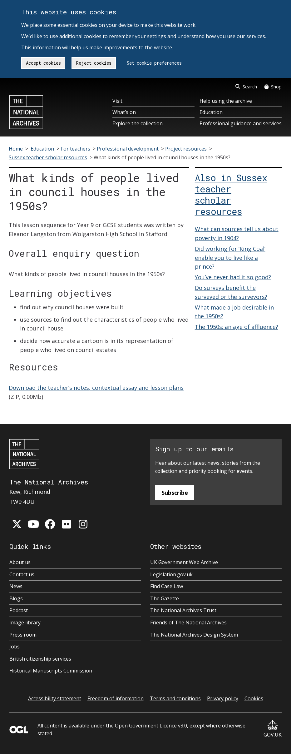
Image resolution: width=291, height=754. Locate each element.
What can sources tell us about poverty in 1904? (237, 233)
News (15, 586)
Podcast (18, 610)
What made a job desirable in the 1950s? (234, 312)
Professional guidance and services (241, 123)
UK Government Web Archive (184, 562)
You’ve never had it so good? (233, 277)
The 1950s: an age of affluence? (236, 326)
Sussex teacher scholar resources (48, 157)
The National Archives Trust (183, 610)
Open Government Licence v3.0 (151, 725)
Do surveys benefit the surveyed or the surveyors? (231, 292)
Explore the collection (137, 123)
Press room (23, 634)
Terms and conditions (175, 698)
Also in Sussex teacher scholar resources (231, 194)
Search (246, 86)
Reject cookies (93, 63)
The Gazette (164, 598)
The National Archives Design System (194, 634)
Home (16, 148)
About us (20, 562)
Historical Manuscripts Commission (50, 670)
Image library (25, 622)
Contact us (21, 574)
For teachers (75, 148)
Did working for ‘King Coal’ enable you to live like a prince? (230, 257)
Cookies (253, 698)
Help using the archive (226, 100)
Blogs (16, 598)
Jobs (14, 646)
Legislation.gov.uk (171, 574)
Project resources (186, 148)
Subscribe (174, 492)
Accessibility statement (54, 698)
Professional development (128, 148)
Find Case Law (166, 586)
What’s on (124, 112)
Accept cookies (43, 63)
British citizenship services (40, 658)
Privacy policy (222, 698)
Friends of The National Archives (188, 622)
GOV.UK (273, 729)
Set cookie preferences (154, 63)
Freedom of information (115, 698)
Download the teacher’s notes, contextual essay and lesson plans (96, 387)
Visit (117, 100)
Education (211, 112)
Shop (273, 86)
